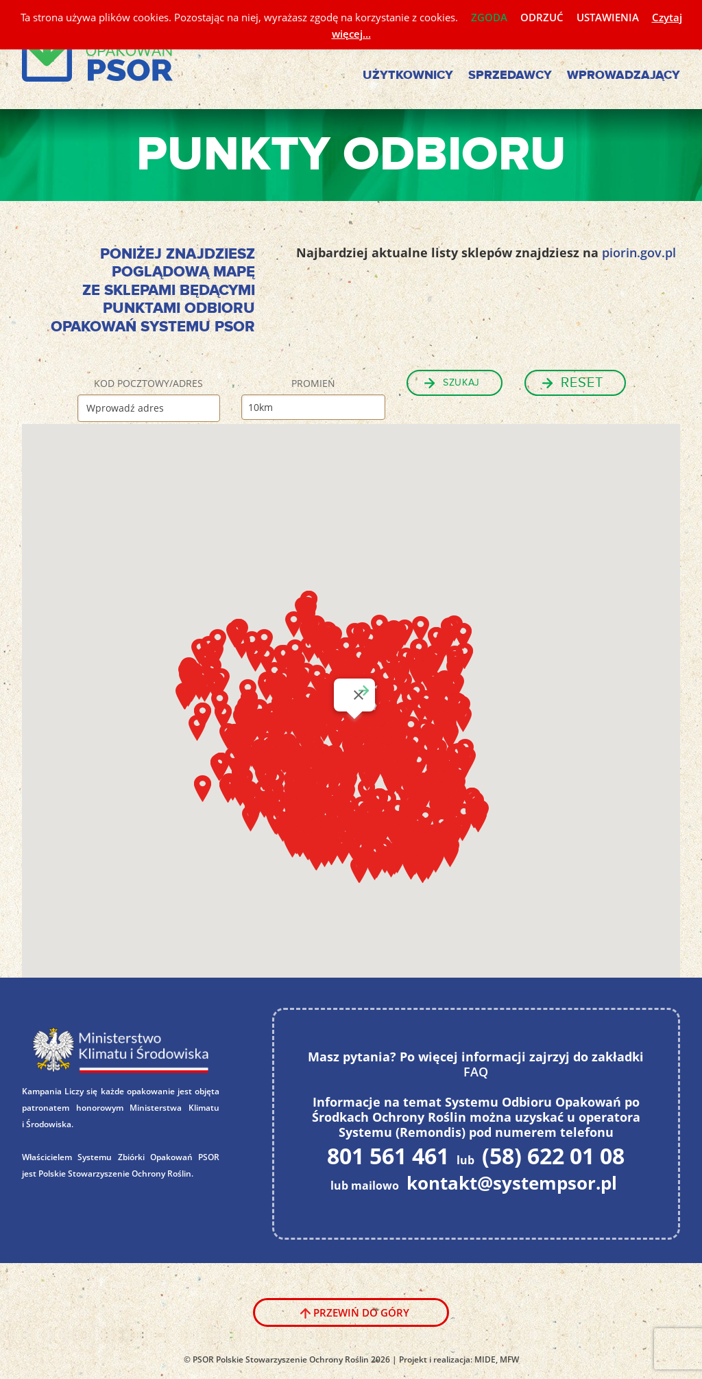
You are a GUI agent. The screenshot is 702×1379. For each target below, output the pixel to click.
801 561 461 (388, 1155)
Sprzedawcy (510, 75)
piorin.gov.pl (639, 252)
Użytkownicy (408, 75)
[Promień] (313, 407)
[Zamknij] (358, 695)
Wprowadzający (623, 75)
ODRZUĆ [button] (542, 17)
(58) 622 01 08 (553, 1155)
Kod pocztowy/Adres (148, 383)
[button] (454, 671)
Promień (313, 383)
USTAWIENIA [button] (608, 17)
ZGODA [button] (489, 17)
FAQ (475, 1071)
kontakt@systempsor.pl (512, 1182)
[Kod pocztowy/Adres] (148, 408)
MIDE (485, 1359)
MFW (509, 1359)
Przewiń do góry (361, 1312)
